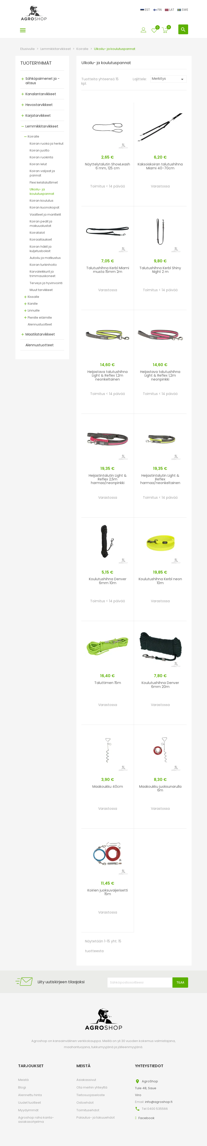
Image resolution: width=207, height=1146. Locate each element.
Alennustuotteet (40, 324)
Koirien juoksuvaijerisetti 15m (107, 892)
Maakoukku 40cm (107, 786)
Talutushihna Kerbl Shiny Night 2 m (160, 270)
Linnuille (34, 310)
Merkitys (168, 79)
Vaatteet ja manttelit (45, 214)
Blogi (22, 1087)
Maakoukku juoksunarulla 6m (160, 788)
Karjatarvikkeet (38, 115)
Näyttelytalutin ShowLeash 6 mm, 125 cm (107, 166)
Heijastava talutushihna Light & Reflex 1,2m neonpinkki (160, 375)
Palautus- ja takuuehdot (95, 1117)
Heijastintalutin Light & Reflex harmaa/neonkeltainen (160, 479)
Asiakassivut (86, 1079)
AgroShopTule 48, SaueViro (146, 1088)
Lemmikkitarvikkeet (41, 126)
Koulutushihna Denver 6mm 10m (107, 581)
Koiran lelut (38, 164)
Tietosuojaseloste (90, 1095)
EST (145, 10)
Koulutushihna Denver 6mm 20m (160, 684)
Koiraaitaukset (41, 239)
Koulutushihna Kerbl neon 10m (160, 581)
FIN (157, 10)
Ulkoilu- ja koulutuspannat (42, 191)
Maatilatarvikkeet (40, 334)
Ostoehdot (85, 1102)
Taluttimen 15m (107, 682)
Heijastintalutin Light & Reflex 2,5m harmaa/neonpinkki (108, 479)
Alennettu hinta (30, 1095)
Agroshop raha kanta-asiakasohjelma (36, 1119)
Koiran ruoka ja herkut (46, 143)
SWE (182, 10)
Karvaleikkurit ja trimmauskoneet (42, 273)
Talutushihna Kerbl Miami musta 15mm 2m (107, 270)
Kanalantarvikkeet (40, 94)
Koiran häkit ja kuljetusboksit (40, 248)
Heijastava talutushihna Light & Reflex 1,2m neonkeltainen (107, 375)
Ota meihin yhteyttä (91, 1087)
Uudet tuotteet (29, 1102)
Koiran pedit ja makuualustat (41, 223)
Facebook (146, 1118)
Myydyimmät (28, 1110)
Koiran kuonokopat (44, 207)
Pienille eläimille (40, 317)
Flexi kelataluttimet (44, 182)
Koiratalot (37, 233)
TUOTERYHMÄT (36, 63)
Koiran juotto (39, 150)
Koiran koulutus (41, 200)
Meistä (23, 1079)
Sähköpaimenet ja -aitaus (42, 80)
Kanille (33, 303)
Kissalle (33, 297)
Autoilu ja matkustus (45, 258)
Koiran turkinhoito (43, 265)
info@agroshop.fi (158, 1102)
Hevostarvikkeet (39, 104)
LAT (170, 10)
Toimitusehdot (87, 1110)
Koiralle (33, 136)
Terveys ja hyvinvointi (46, 283)
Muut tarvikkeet (41, 290)
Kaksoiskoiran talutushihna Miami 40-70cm (160, 166)
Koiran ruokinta (41, 157)
